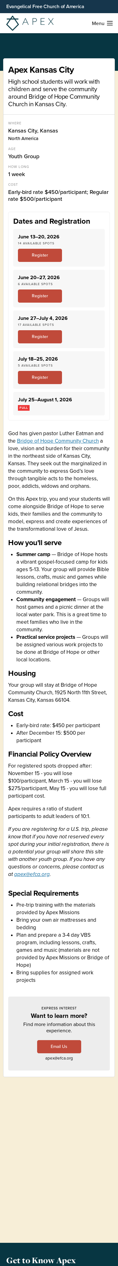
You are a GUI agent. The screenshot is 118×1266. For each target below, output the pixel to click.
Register (40, 255)
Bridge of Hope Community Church (58, 441)
